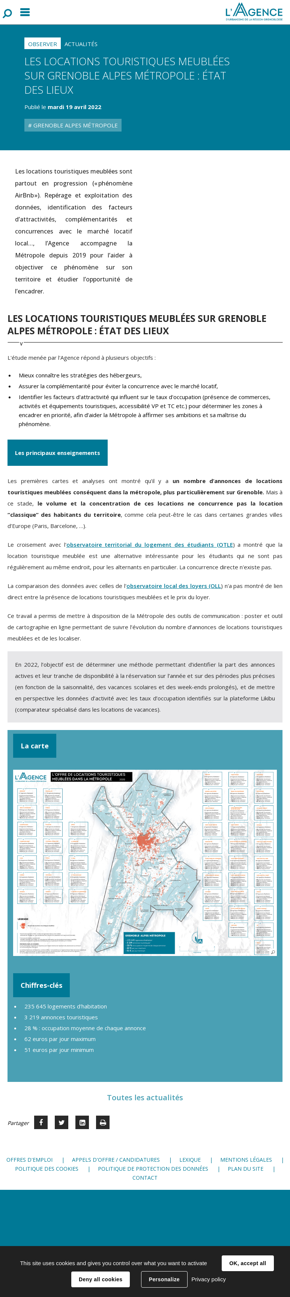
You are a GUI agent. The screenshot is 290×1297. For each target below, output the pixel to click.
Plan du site (245, 1168)
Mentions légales (246, 1159)
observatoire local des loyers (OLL (173, 585)
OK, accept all (247, 1263)
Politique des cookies (46, 1168)
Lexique (190, 1159)
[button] (145, 863)
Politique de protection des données (153, 1168)
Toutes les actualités (145, 1097)
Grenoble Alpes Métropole (75, 125)
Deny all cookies (100, 1279)
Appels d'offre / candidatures (116, 1159)
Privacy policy (208, 1279)
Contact (145, 1177)
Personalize (164, 1279)
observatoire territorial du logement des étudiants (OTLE (149, 544)
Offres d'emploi (29, 1159)
